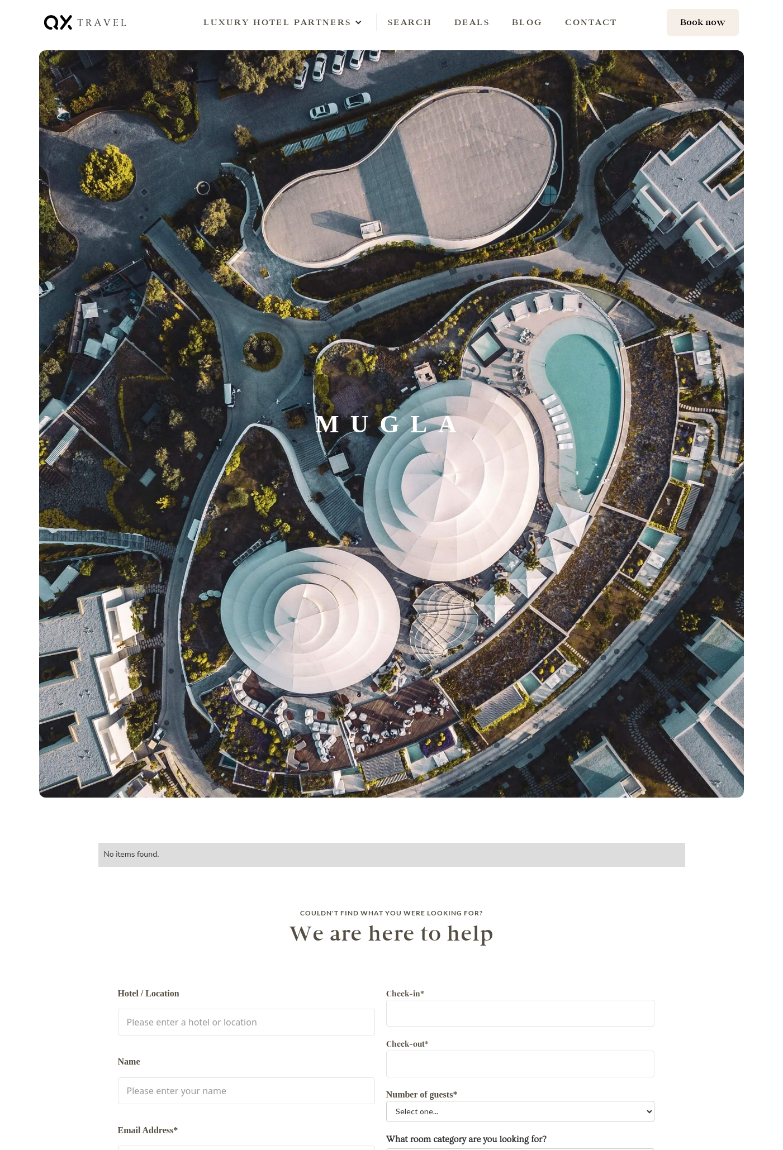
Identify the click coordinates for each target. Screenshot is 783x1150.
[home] (86, 22)
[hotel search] (703, 22)
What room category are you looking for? (466, 1139)
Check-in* (405, 993)
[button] (277, 22)
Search (410, 22)
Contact (591, 22)
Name (129, 1061)
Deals (472, 22)
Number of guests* (422, 1094)
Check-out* (407, 1043)
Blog (527, 22)
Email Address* (148, 1130)
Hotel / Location (148, 993)
